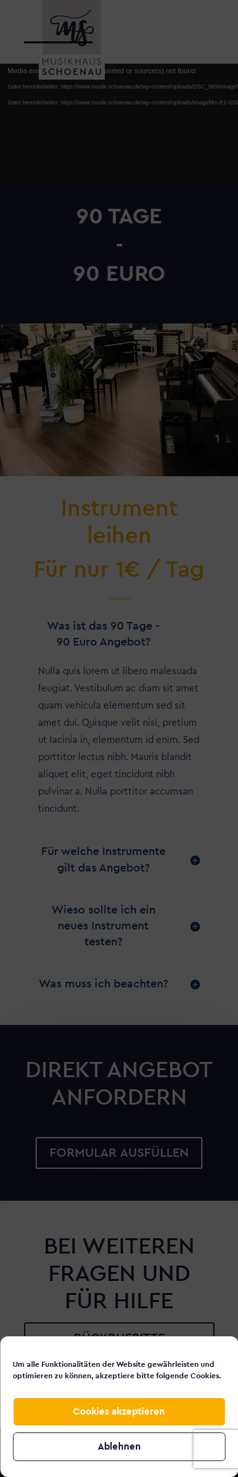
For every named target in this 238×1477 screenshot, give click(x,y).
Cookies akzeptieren (119, 1412)
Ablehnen (119, 1447)
